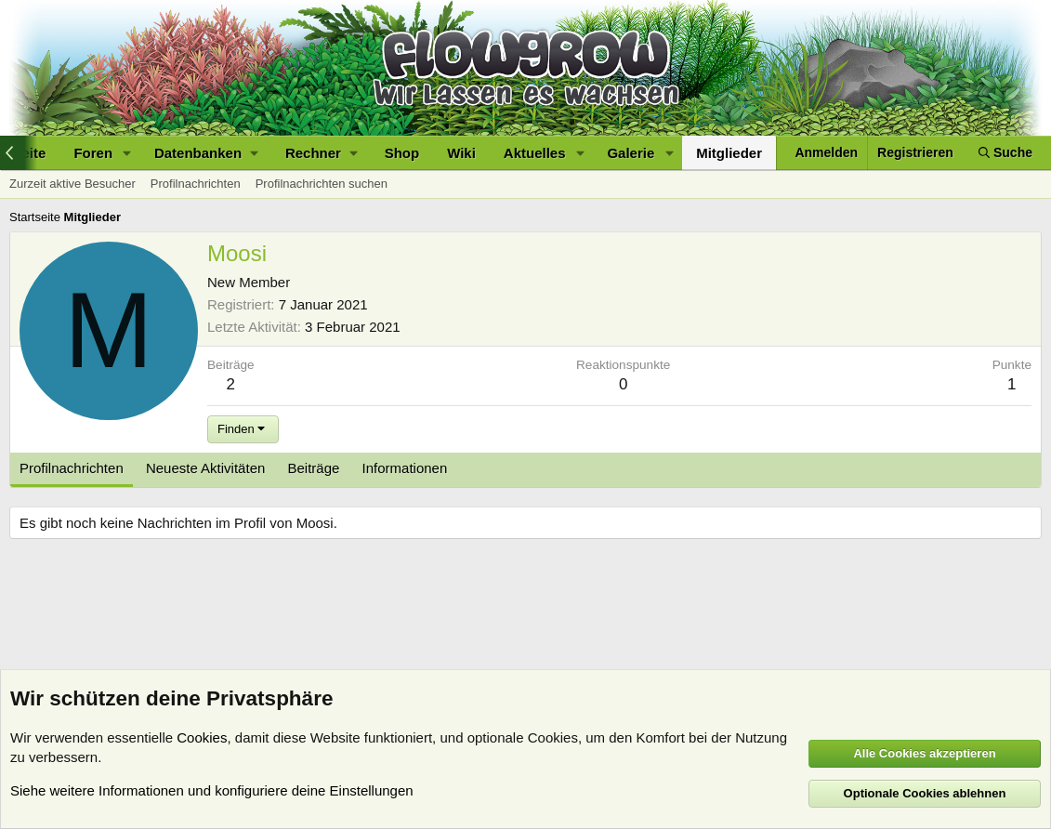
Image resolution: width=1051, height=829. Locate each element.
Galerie (630, 153)
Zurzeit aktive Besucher (72, 184)
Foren (92, 153)
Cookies (202, 737)
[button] (127, 153)
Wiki (461, 153)
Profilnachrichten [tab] (72, 468)
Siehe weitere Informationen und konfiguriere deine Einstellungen (212, 790)
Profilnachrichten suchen (322, 184)
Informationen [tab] (405, 468)
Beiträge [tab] (314, 468)
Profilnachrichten (196, 184)
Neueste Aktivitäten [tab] (205, 468)
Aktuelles (535, 153)
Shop (402, 153)
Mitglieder (729, 153)
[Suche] (1005, 153)
